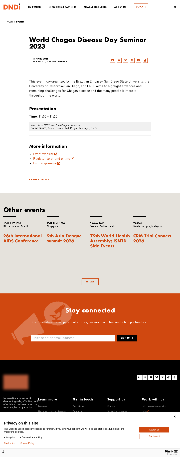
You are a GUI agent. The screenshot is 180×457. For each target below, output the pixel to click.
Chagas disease (39, 179)
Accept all (154, 429)
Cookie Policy (27, 443)
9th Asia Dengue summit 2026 (64, 238)
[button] (112, 60)
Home (10, 22)
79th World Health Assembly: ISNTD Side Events (110, 240)
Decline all (154, 436)
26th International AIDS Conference (22, 238)
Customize (9, 443)
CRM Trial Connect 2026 (152, 238)
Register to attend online (51, 159)
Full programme (45, 163)
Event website (43, 154)
